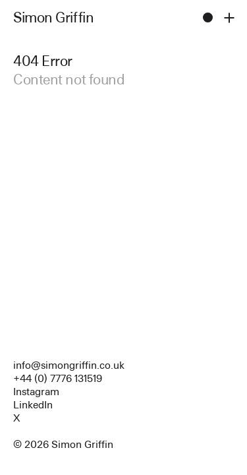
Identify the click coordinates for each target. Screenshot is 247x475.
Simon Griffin (53, 17)
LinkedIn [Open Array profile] (33, 405)
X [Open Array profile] (16, 418)
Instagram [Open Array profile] (36, 391)
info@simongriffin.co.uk (68, 365)
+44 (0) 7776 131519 (57, 378)
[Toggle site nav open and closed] (229, 17)
